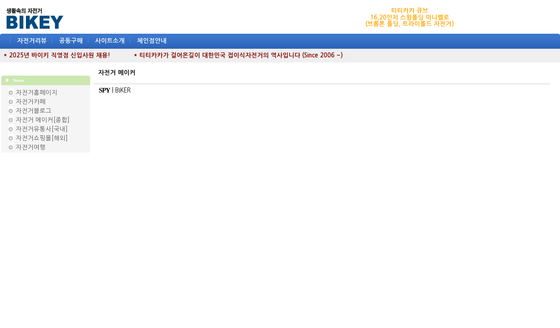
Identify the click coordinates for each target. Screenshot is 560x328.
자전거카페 (31, 102)
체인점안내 (152, 41)
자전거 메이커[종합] (43, 120)
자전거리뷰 (32, 41)
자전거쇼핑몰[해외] (42, 138)
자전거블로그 (33, 111)
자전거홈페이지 (36, 93)
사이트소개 (110, 41)
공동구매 (71, 41)
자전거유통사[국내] (42, 129)
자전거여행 (31, 147)
